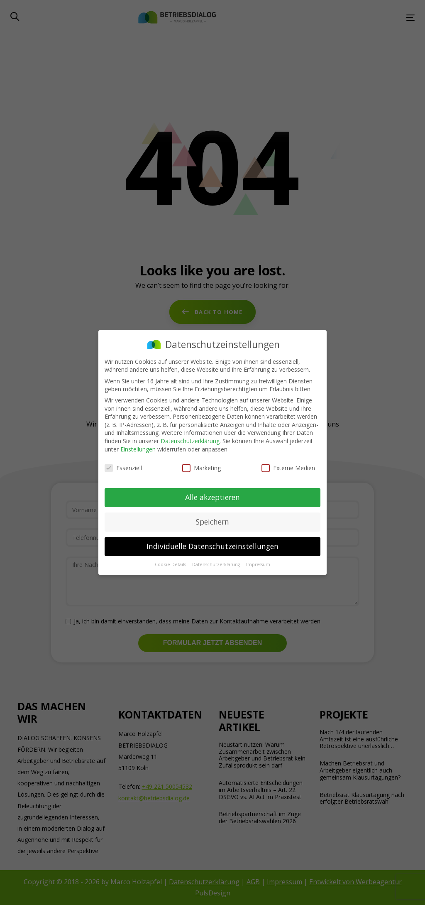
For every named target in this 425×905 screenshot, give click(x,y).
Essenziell (123, 468)
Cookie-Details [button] (171, 564)
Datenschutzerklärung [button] (216, 564)
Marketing (201, 468)
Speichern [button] (212, 522)
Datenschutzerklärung (190, 441)
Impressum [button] (258, 564)
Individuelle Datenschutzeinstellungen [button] (212, 546)
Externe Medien (288, 468)
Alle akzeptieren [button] (212, 497)
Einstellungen (138, 449)
